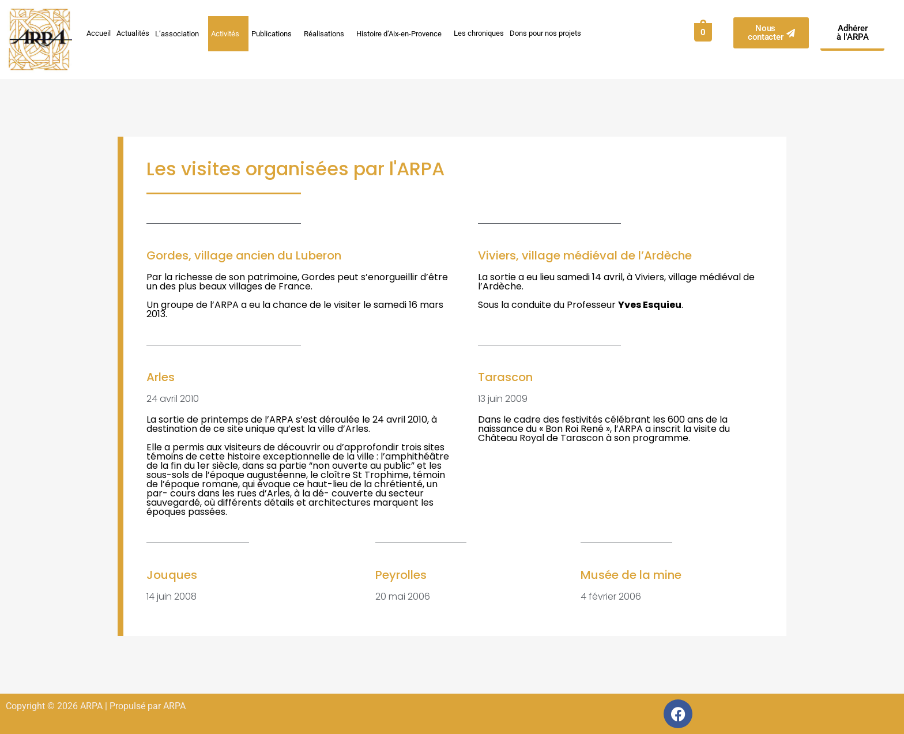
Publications (274, 33)
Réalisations (327, 33)
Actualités (132, 33)
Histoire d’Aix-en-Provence (402, 33)
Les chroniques (479, 33)
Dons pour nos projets (545, 33)
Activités (228, 33)
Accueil (98, 33)
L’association (180, 33)
